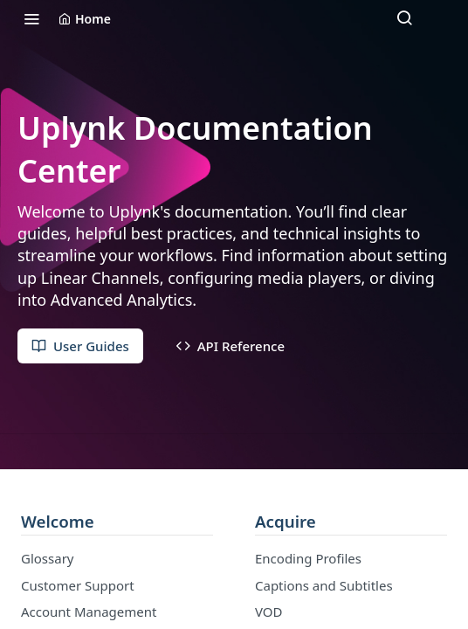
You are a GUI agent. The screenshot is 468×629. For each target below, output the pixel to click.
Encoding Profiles (308, 558)
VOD (269, 611)
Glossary (47, 558)
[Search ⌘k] (404, 18)
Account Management (88, 611)
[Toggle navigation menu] (31, 18)
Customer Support (77, 585)
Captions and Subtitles (324, 585)
